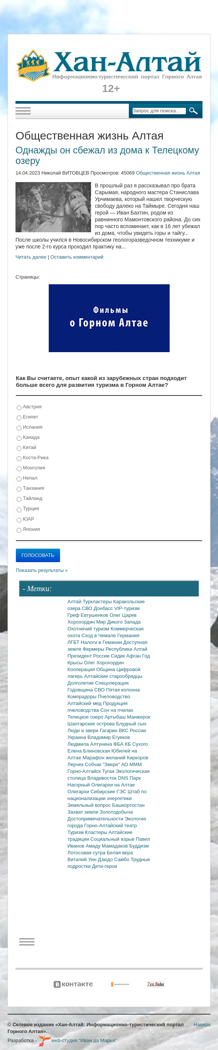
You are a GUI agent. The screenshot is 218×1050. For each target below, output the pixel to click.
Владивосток (102, 778)
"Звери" (111, 764)
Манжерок (138, 717)
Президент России (89, 656)
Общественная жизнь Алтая (168, 173)
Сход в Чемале (100, 635)
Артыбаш (116, 717)
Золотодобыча (116, 812)
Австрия (29, 407)
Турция (28, 509)
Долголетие (81, 683)
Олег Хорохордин (104, 662)
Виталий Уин (83, 859)
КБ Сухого (136, 744)
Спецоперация (112, 683)
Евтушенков (95, 615)
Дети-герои (105, 866)
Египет (27, 417)
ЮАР (25, 519)
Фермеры (94, 649)
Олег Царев (123, 615)
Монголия (31, 468)
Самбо (122, 859)
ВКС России (132, 730)
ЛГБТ (74, 642)
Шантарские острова (92, 724)
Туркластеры (98, 601)
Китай (26, 448)
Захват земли (84, 812)
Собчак (94, 764)
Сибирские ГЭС (108, 791)
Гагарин (109, 730)
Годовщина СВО (87, 690)
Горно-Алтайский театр (110, 825)
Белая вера (120, 852)
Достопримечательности (96, 819)
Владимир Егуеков (109, 737)
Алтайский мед (85, 703)
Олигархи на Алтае (113, 785)
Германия (128, 635)
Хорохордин (82, 622)
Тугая (109, 771)
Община (106, 669)
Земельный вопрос (90, 805)
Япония (28, 529)
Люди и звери (84, 730)
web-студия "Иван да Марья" (77, 1040)
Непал (27, 478)
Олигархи (79, 791)
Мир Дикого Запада (118, 622)
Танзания (30, 488)
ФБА (119, 744)
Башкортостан (128, 805)
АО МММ (131, 764)
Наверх (202, 1024)
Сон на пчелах (116, 710)
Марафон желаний (105, 757)
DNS (124, 778)
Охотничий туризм (89, 629)
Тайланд (29, 498)
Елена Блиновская (89, 751)
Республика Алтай (126, 649)
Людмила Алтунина (91, 744)
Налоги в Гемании (102, 642)
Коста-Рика (32, 458)
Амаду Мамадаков (107, 846)
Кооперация (82, 669)
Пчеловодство (114, 696)
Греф (74, 615)
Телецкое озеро (86, 717)
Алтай (75, 601)
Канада (28, 437)
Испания (29, 427)
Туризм (76, 832)
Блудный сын (131, 724)
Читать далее (30, 257)
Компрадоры (83, 696)
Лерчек (76, 764)
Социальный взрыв (113, 839)
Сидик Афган (126, 656)
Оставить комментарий (77, 257)
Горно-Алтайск (85, 771)
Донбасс (104, 608)
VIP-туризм (126, 608)
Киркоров (137, 757)
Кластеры (96, 832)
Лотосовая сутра (87, 852)
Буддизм (139, 846)
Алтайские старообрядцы (113, 676)
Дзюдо (106, 859)
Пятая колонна (123, 690)
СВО (88, 608)
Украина (78, 737)
